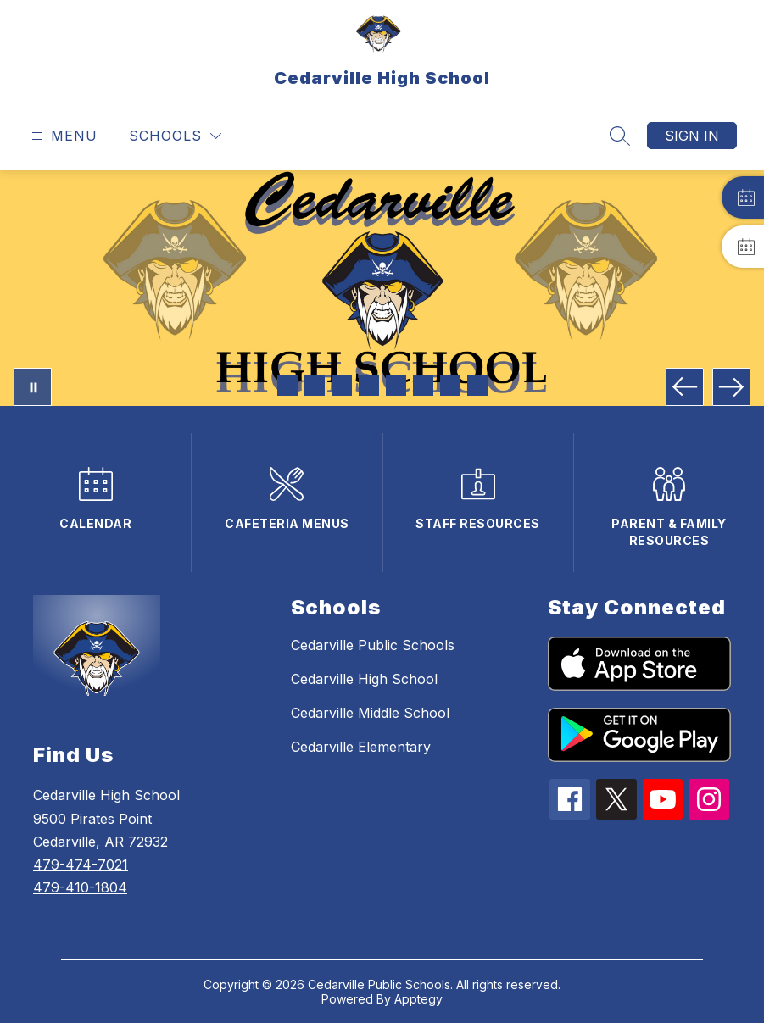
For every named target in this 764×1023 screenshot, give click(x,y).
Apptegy (418, 999)
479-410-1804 (80, 887)
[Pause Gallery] (33, 387)
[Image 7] (450, 385)
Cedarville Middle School (370, 712)
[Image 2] (314, 385)
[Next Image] (731, 387)
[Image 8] (477, 385)
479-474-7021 (80, 864)
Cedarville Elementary (361, 746)
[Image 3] (342, 385)
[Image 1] (287, 385)
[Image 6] (423, 385)
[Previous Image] (685, 387)
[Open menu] (62, 136)
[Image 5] (396, 385)
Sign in (692, 135)
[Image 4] (369, 385)
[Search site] (620, 135)
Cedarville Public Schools (372, 645)
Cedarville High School (364, 678)
